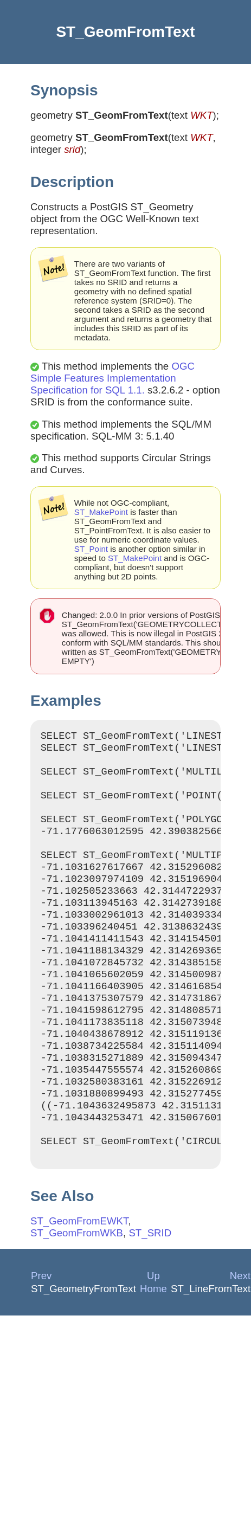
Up (153, 1334)
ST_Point (91, 548)
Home (153, 1347)
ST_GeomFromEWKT (79, 1279)
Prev (41, 1334)
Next (240, 1334)
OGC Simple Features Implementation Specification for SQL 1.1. (112, 378)
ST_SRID (149, 1291)
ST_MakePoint (101, 512)
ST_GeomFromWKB (76, 1291)
